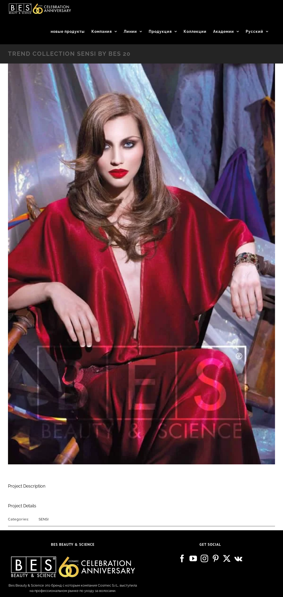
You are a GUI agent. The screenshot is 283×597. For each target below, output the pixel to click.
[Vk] (238, 558)
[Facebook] (182, 558)
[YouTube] (193, 558)
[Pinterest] (215, 558)
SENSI (43, 519)
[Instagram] (204, 558)
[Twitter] (227, 558)
